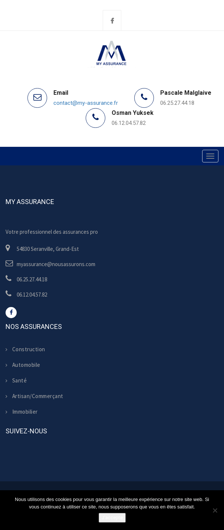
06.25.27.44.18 (177, 103)
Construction (25, 349)
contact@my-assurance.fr (85, 103)
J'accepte (112, 517)
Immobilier (22, 411)
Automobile (23, 364)
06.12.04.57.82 (129, 123)
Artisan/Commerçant (34, 396)
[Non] (214, 510)
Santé (16, 380)
